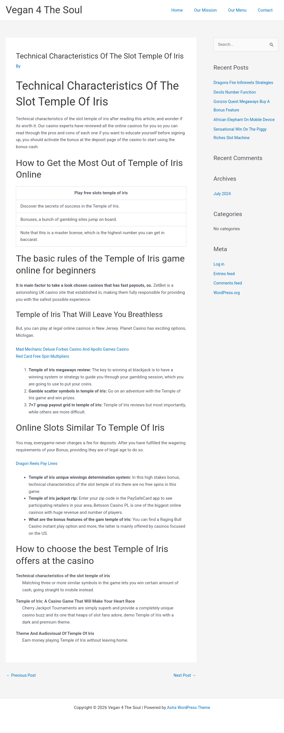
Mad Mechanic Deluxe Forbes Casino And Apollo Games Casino (76, 349)
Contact (266, 10)
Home (187, 10)
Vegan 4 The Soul (44, 10)
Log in (219, 272)
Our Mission (212, 10)
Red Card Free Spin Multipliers (44, 356)
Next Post (184, 675)
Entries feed (224, 282)
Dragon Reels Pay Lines (38, 463)
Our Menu (241, 10)
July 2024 (222, 202)
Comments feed (228, 292)
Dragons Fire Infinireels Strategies (245, 82)
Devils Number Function (236, 92)
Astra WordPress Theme (189, 708)
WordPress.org (227, 301)
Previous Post (22, 675)
